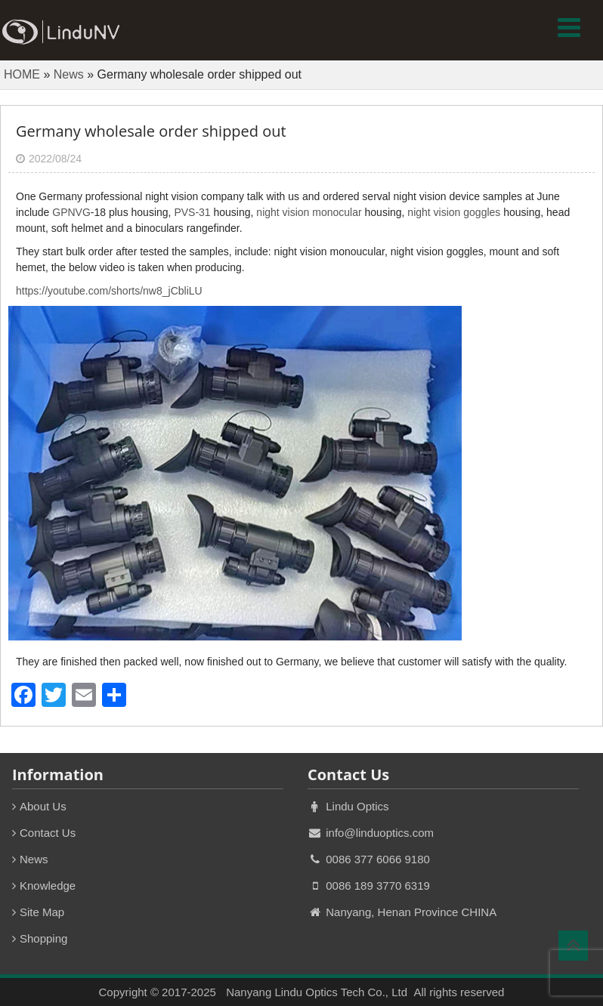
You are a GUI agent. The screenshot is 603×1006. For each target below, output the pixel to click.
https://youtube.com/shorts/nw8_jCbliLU (109, 291)
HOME (22, 74)
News (69, 74)
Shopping (43, 938)
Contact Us (48, 832)
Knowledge (48, 885)
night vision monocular (308, 212)
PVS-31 (192, 212)
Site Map (42, 912)
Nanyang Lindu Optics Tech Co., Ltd (316, 992)
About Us (43, 806)
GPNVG (71, 212)
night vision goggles (453, 212)
